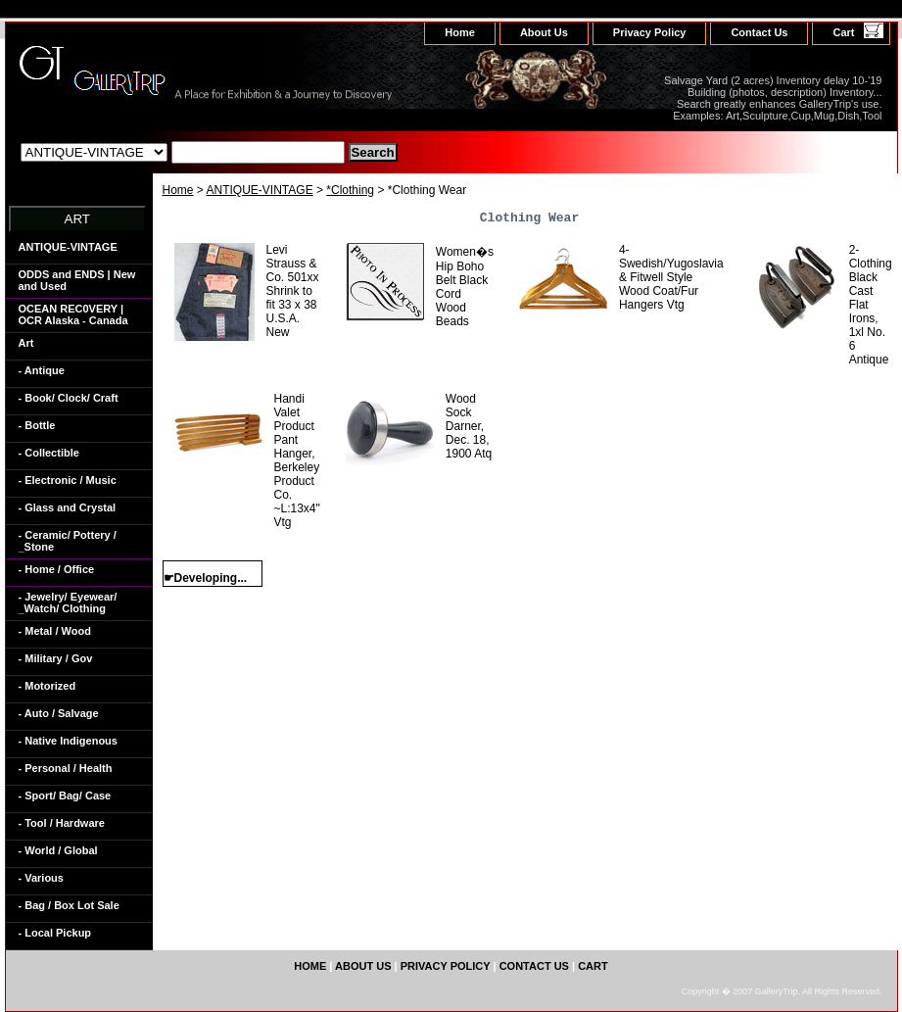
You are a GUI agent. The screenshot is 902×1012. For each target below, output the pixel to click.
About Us (544, 32)
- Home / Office (57, 569)
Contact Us (759, 32)
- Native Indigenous (68, 741)
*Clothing (350, 190)
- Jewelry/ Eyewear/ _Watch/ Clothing (68, 602)
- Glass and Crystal (68, 507)
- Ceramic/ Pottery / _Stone (68, 541)
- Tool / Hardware (62, 823)
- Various (41, 878)
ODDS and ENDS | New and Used (77, 280)
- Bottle (37, 425)
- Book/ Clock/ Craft (69, 398)
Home (178, 190)
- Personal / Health (66, 768)
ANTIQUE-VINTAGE (260, 190)
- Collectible (49, 452)
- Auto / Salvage (59, 713)
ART (77, 219)
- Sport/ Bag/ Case (65, 795)
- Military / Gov (56, 658)
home (460, 32)
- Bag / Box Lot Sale (69, 905)
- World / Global (58, 850)
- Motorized (47, 686)
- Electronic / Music (68, 480)
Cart (843, 32)
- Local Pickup (55, 933)
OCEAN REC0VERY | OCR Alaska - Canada (73, 314)
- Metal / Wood (55, 631)
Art (26, 343)
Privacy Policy (650, 32)
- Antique (42, 370)
